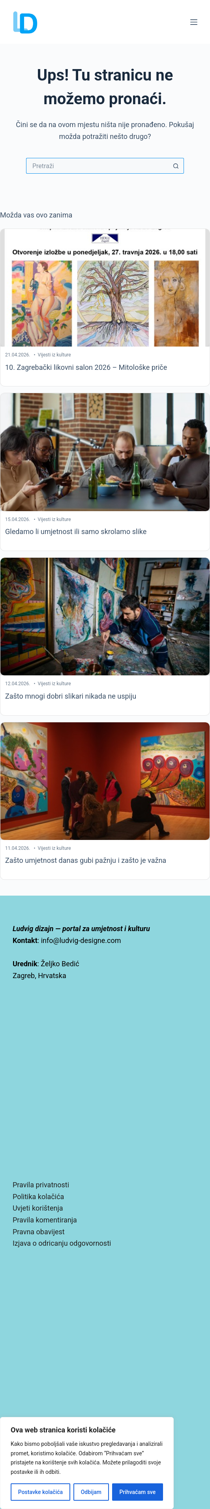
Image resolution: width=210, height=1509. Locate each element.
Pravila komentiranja (45, 1220)
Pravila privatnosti (41, 1185)
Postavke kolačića (40, 1492)
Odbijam (91, 1492)
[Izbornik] (193, 22)
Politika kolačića (38, 1196)
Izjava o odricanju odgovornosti (62, 1243)
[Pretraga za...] (97, 166)
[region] (87, 1463)
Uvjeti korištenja (38, 1208)
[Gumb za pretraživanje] (176, 166)
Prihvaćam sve (138, 1492)
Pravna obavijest (39, 1232)
